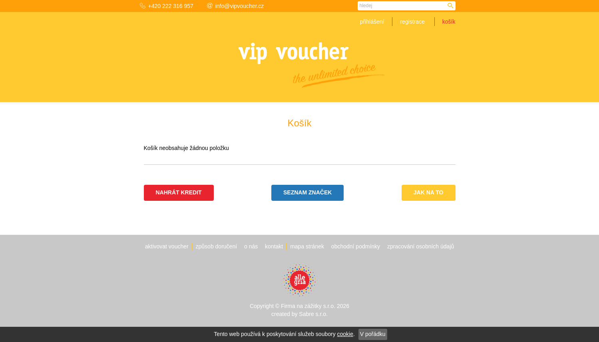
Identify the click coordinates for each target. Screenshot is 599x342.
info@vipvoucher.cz (235, 6)
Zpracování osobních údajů (420, 246)
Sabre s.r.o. (313, 314)
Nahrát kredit (179, 192)
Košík (449, 21)
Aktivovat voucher (167, 246)
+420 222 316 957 (166, 6)
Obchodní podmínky (355, 246)
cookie (345, 334)
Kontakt (274, 246)
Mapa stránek (307, 246)
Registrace (412, 21)
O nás (251, 246)
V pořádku (373, 334)
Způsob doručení (216, 246)
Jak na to (429, 192)
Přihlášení (372, 21)
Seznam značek (307, 192)
